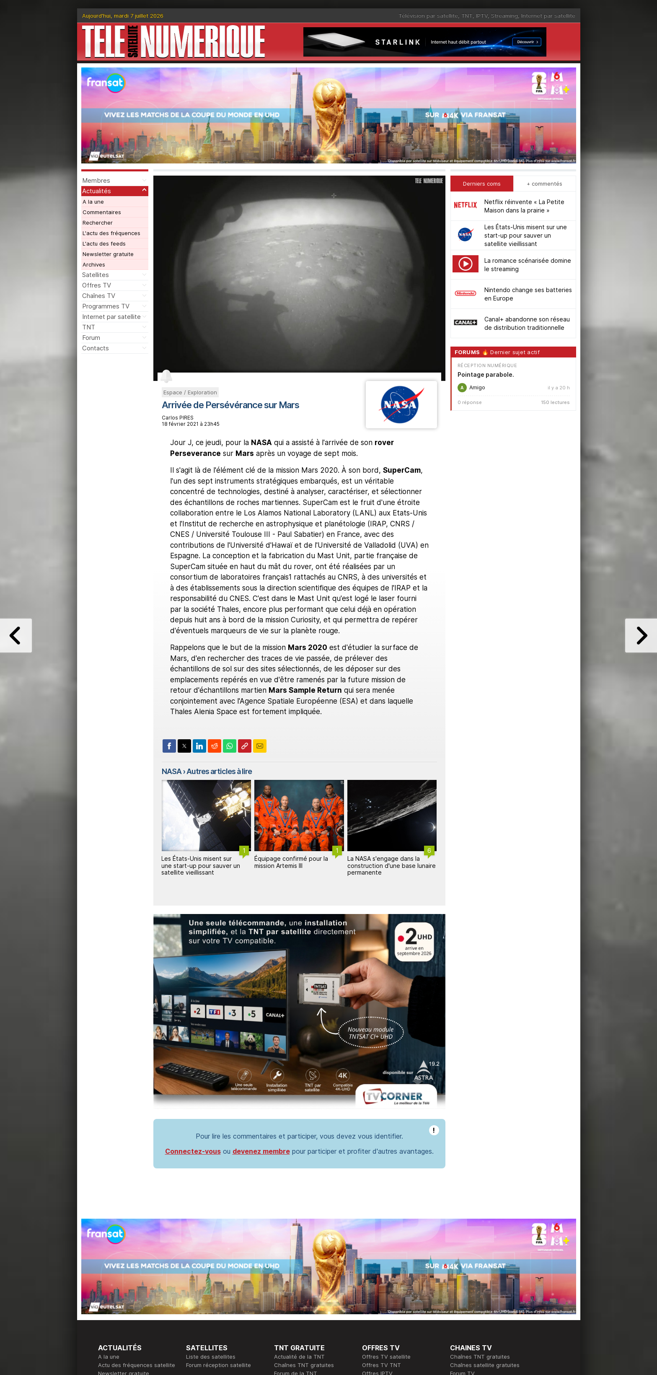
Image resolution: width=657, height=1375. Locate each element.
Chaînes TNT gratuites (304, 1365)
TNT (467, 15)
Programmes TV (105, 306)
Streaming (504, 15)
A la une (93, 201)
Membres (96, 180)
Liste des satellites (210, 1356)
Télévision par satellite (428, 15)
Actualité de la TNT (299, 1356)
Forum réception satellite (218, 1365)
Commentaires (102, 212)
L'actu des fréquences (111, 233)
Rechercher (98, 222)
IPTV (482, 15)
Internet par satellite (548, 15)
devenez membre (261, 1151)
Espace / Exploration (190, 392)
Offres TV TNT (381, 1365)
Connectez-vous (193, 1151)
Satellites (95, 275)
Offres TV (96, 285)
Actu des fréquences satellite (136, 1365)
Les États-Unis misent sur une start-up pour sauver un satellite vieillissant (200, 865)
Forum (91, 338)
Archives (94, 264)
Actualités (96, 191)
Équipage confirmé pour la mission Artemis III (291, 862)
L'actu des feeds (104, 243)
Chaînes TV (98, 296)
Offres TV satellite (386, 1356)
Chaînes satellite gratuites (485, 1365)
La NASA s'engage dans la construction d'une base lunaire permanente (391, 865)
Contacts (95, 348)
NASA (171, 771)
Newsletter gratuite (108, 254)
